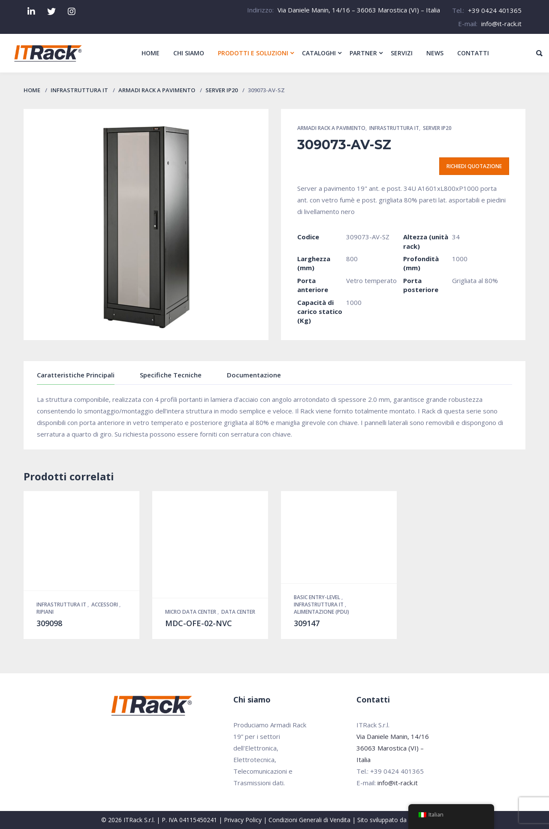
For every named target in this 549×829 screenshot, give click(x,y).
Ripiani (45, 611)
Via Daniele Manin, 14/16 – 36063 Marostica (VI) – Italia (359, 10)
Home (32, 90)
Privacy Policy (243, 820)
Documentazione (254, 375)
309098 (49, 623)
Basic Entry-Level (317, 597)
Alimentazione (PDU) (321, 611)
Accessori (105, 604)
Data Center (238, 611)
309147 (307, 623)
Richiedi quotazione (474, 166)
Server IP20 (221, 90)
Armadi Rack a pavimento (156, 90)
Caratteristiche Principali (76, 375)
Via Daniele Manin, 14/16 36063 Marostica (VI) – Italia (392, 748)
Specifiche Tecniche (171, 375)
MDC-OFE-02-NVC (198, 623)
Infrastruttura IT (79, 90)
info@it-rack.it (501, 23)
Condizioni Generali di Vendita (309, 820)
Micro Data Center (191, 611)
